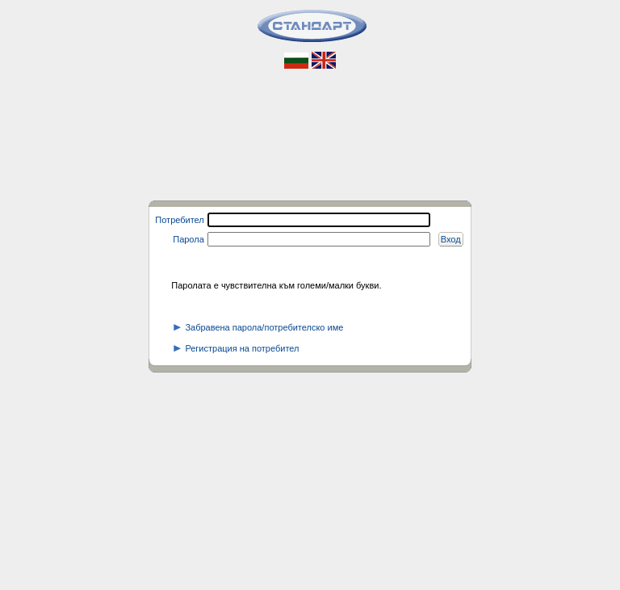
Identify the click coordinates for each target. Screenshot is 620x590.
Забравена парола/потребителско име (258, 327)
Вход (451, 239)
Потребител (179, 220)
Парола (188, 239)
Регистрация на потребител (236, 348)
